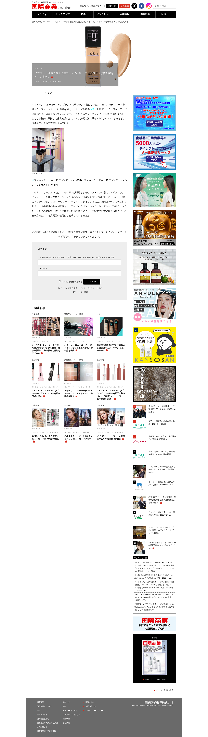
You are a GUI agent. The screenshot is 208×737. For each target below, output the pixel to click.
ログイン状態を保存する (72, 282)
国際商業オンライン (40, 22)
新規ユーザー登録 (80, 292)
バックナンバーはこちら (155, 679)
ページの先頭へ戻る (164, 690)
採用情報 (66, 719)
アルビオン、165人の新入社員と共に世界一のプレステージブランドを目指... (162, 530)
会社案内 (66, 723)
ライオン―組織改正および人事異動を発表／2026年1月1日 (161, 513)
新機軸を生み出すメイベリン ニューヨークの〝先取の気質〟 (46, 437)
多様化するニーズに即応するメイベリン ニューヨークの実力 (78, 437)
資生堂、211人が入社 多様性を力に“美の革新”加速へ (162, 437)
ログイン (112, 6)
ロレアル (54, 22)
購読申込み (90, 702)
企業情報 (124, 14)
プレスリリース (140, 558)
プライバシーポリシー (94, 710)
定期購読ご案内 (94, 6)
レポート (165, 14)
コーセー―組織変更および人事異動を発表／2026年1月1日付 (161, 483)
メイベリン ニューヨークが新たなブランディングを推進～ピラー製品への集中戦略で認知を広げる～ (46, 349)
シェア (48, 93)
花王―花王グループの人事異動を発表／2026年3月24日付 (161, 453)
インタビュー (104, 14)
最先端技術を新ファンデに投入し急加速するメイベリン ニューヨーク (111, 348)
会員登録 (124, 6)
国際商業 (40, 702)
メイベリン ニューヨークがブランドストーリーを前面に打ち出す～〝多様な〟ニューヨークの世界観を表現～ (111, 394)
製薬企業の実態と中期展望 (47, 723)
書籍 (64, 706)
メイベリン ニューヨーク (52, 81)
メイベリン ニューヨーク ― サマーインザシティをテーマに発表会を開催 (78, 393)
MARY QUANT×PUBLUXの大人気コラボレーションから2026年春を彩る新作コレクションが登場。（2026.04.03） (153, 597)
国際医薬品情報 (43, 719)
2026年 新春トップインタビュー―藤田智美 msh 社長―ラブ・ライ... (162, 545)
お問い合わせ (91, 706)
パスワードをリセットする (91, 288)
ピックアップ (63, 14)
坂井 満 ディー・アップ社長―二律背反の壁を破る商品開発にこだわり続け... (162, 500)
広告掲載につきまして (71, 714)
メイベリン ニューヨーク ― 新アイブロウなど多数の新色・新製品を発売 (78, 348)
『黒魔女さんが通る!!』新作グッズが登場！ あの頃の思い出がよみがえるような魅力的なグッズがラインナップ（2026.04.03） (154, 607)
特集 (83, 14)
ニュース (42, 14)
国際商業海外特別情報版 (46, 731)
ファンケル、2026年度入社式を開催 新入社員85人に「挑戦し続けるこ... (161, 469)
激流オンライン (43, 714)
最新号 (83, 6)
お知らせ (66, 702)
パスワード (42, 268)
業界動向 (145, 14)
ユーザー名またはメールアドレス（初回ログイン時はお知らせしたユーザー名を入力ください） (78, 257)
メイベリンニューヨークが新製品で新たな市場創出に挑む (111, 437)
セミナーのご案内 (70, 710)
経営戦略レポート (44, 727)
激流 (38, 710)
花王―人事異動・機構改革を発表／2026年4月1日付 (161, 422)
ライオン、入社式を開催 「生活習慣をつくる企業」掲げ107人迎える (162, 409)
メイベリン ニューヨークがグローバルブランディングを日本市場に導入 (46, 393)
